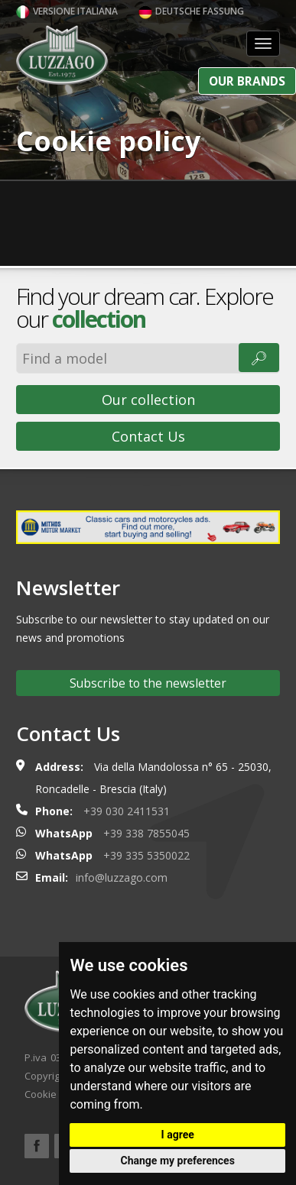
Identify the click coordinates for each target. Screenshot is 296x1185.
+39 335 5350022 (146, 855)
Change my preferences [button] (178, 1160)
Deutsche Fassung (191, 11)
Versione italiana (67, 11)
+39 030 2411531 (126, 811)
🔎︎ (259, 357)
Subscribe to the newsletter (148, 683)
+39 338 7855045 (146, 833)
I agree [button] (177, 1134)
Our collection (148, 399)
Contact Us (148, 436)
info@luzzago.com (122, 877)
